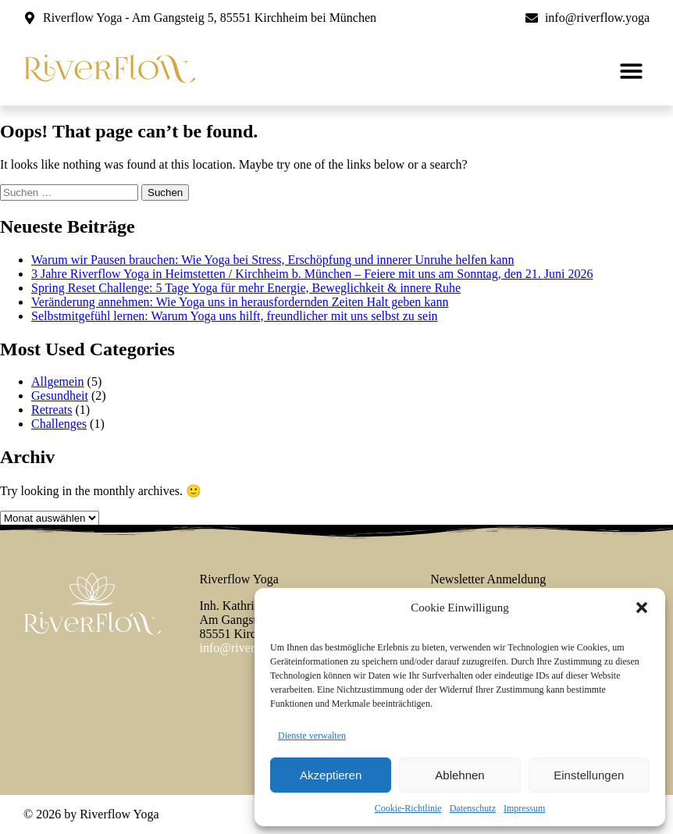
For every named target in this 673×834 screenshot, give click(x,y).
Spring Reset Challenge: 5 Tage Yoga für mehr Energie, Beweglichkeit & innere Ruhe (246, 287)
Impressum (524, 808)
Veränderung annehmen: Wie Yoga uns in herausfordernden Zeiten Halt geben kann (239, 301)
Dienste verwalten (312, 735)
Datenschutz (473, 808)
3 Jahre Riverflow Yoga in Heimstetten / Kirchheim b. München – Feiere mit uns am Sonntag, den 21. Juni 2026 (312, 273)
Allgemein (57, 381)
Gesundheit (59, 395)
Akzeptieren (330, 775)
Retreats (51, 409)
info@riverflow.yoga (252, 647)
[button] (642, 607)
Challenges (59, 423)
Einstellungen (589, 775)
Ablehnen (459, 775)
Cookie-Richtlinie (408, 808)
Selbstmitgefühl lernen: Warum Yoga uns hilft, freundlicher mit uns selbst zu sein (234, 316)
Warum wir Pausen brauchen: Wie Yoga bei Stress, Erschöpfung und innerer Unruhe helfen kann (273, 259)
